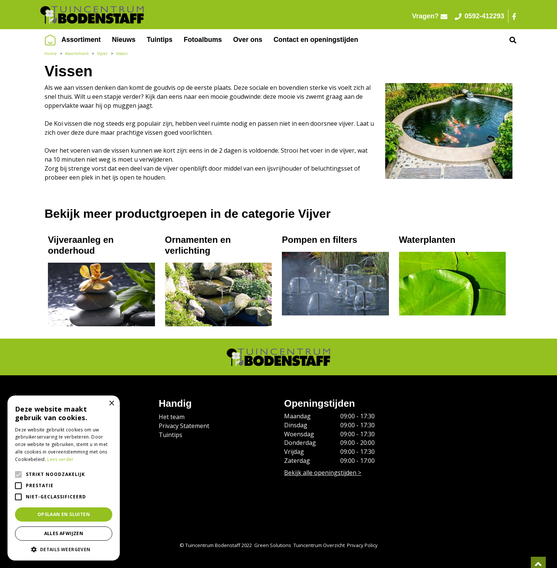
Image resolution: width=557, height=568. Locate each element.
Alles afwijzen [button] (63, 533)
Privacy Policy (362, 545)
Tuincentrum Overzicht (319, 545)
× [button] (111, 403)
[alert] (63, 478)
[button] (63, 549)
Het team (172, 417)
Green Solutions (272, 545)
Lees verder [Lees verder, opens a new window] (60, 459)
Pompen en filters (319, 240)
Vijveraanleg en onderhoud (81, 245)
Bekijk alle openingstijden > (322, 472)
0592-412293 (479, 16)
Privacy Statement (184, 426)
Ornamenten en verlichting (198, 245)
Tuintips (170, 435)
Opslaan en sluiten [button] (63, 514)
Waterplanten (427, 240)
